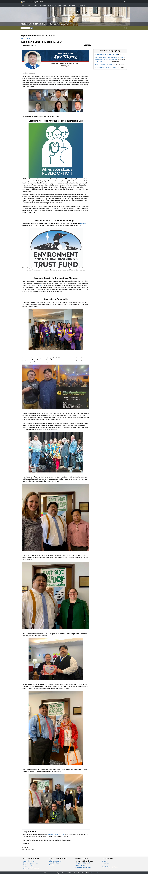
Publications (81, 5)
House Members (54, 863)
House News (105, 861)
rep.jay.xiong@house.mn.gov (56, 834)
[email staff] (124, 27)
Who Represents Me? (55, 861)
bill (54, 208)
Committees (52, 5)
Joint (35, 5)
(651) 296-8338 (80, 863)
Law (64, 5)
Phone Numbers (80, 865)
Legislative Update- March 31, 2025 (105, 67)
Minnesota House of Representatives (44, 23)
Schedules (43, 5)
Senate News (106, 863)
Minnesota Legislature (32, 1)
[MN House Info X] (120, 27)
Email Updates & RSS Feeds (110, 867)
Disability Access (28, 867)
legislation (83, 223)
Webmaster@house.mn (97, 873)
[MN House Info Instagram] (122, 27)
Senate (29, 5)
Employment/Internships (30, 863)
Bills (59, 5)
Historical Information (29, 861)
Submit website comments (83, 867)
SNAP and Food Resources (103, 62)
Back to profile (25, 38)
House (22, 5)
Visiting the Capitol (28, 865)
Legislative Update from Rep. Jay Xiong (106, 54)
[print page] (126, 27)
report (41, 285)
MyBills (104, 865)
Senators (52, 865)
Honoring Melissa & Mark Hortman (105, 64)
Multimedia (72, 5)
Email (88, 863)
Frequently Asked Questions (31, 869)
